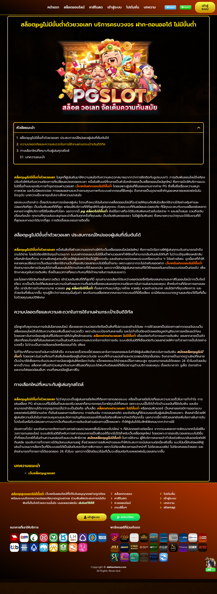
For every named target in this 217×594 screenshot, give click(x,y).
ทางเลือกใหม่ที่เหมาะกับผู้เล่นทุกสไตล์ (44, 150)
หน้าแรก (53, 7)
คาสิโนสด (96, 7)
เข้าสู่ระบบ (114, 7)
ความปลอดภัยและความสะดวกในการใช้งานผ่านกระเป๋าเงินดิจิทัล (62, 144)
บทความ (150, 7)
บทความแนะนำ (35, 157)
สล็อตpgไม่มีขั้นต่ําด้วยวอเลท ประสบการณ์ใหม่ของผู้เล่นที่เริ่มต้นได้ (64, 137)
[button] (199, 127)
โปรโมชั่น (132, 7)
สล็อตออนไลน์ (74, 7)
